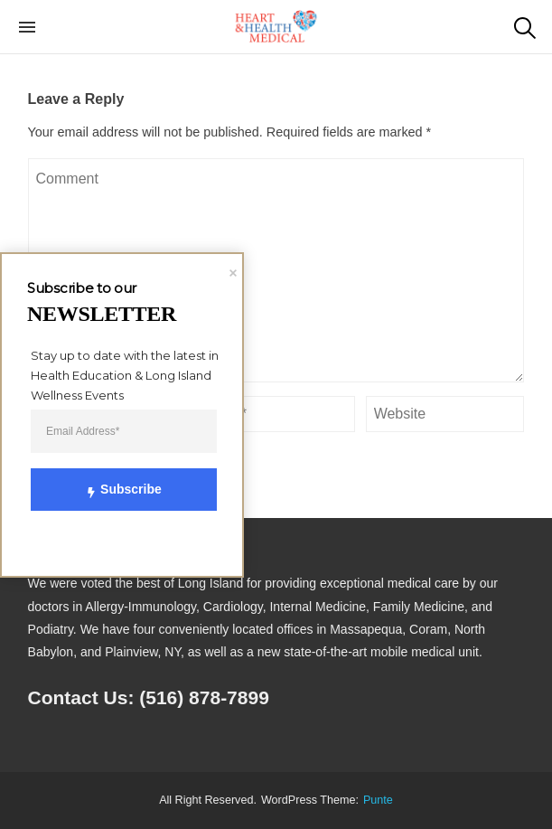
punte (378, 800)
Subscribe (113, 489)
